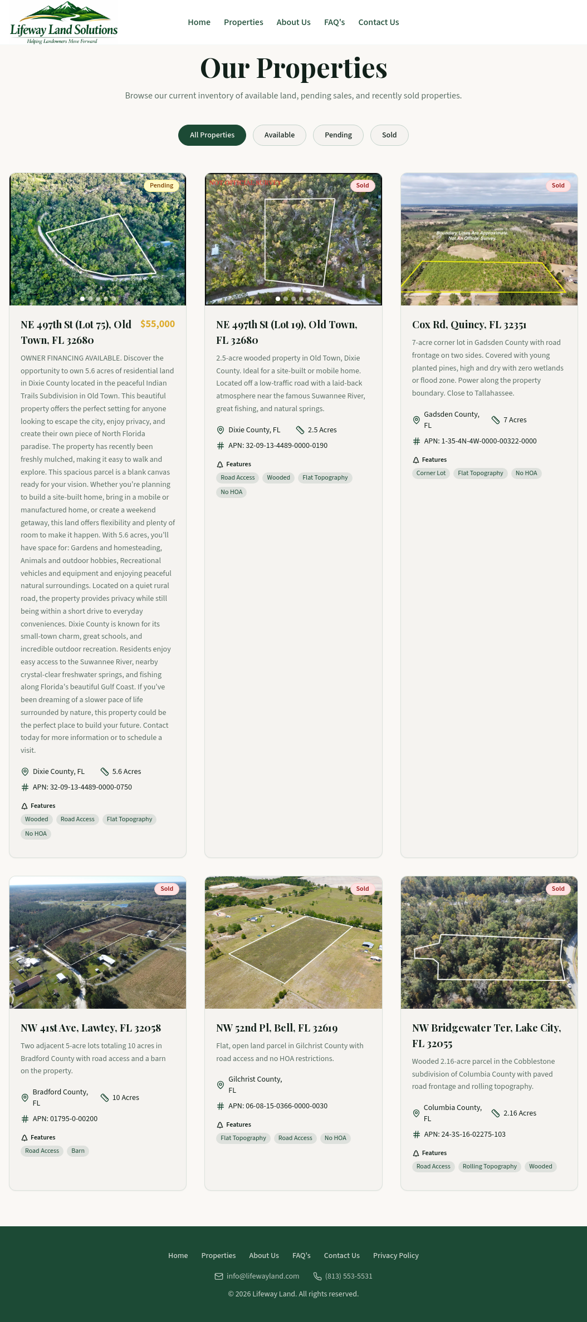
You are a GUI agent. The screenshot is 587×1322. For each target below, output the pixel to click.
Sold (389, 135)
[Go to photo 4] (106, 299)
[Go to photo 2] (90, 299)
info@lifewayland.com (257, 1276)
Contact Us (378, 22)
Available (280, 135)
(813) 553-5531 (343, 1276)
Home (199, 22)
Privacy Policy (396, 1255)
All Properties (212, 135)
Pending (338, 135)
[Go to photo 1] (82, 299)
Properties (243, 22)
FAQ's (334, 22)
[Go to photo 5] (113, 299)
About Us (294, 22)
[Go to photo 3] (98, 299)
